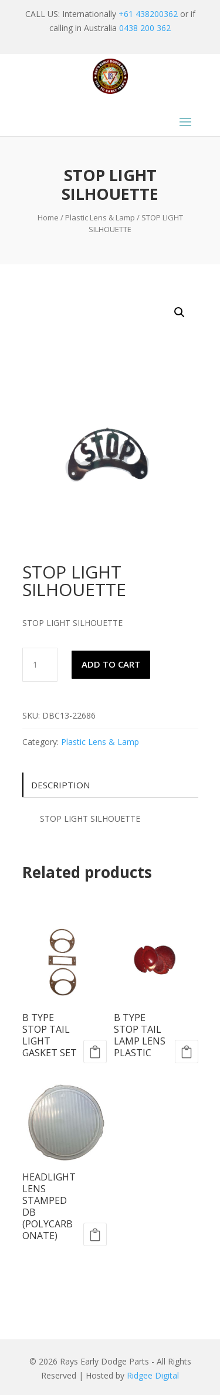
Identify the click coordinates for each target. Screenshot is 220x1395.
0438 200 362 (145, 27)
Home (48, 217)
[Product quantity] (39, 665)
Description (60, 785)
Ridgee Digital (153, 1375)
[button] (179, 312)
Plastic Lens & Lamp (100, 217)
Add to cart (111, 664)
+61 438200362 (148, 13)
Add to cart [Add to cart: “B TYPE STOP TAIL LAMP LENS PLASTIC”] (186, 1051)
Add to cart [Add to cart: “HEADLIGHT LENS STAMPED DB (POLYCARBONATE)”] (95, 1234)
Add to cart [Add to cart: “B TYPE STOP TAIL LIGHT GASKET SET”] (95, 1051)
